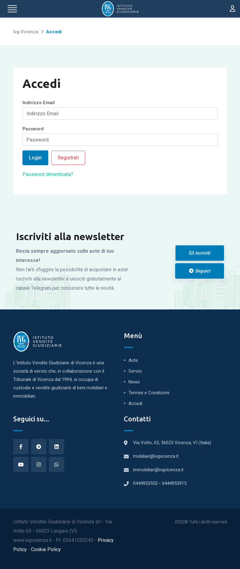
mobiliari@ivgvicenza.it (156, 456)
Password (33, 129)
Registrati (68, 158)
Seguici (199, 271)
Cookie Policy (46, 549)
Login (35, 158)
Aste (133, 360)
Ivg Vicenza (25, 32)
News (134, 382)
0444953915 (174, 483)
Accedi (135, 403)
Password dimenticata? (47, 174)
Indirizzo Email (38, 102)
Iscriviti (199, 253)
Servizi (135, 371)
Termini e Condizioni (148, 392)
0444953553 (146, 483)
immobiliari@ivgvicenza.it (158, 470)
